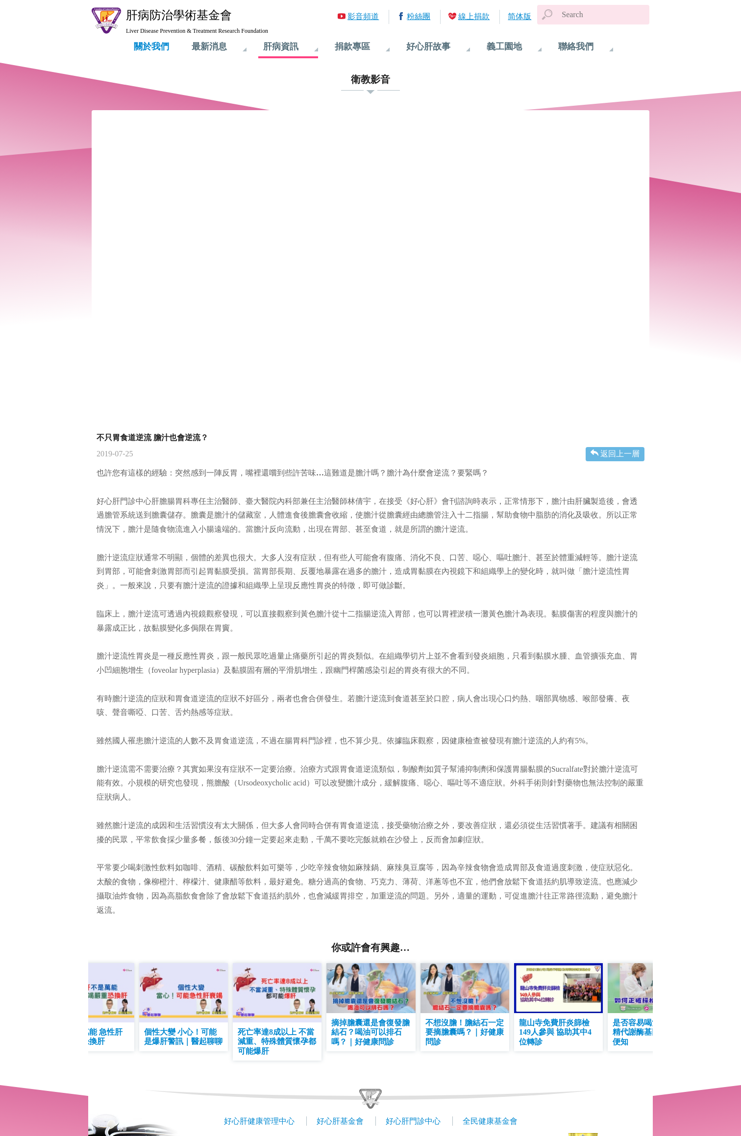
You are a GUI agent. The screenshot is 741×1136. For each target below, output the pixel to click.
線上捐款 (474, 16)
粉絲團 (418, 16)
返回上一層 (620, 454)
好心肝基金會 (340, 1121)
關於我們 (151, 46)
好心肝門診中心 (413, 1121)
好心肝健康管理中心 (259, 1121)
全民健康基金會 (490, 1121)
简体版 (519, 16)
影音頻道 (363, 16)
